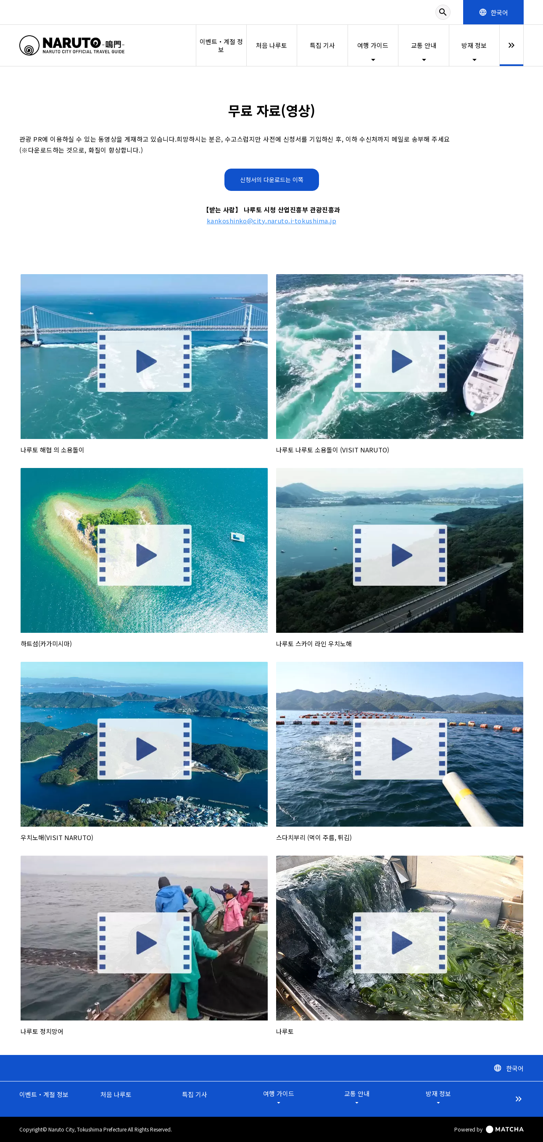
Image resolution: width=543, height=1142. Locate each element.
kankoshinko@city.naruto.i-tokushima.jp (271, 220)
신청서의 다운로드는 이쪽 (271, 179)
